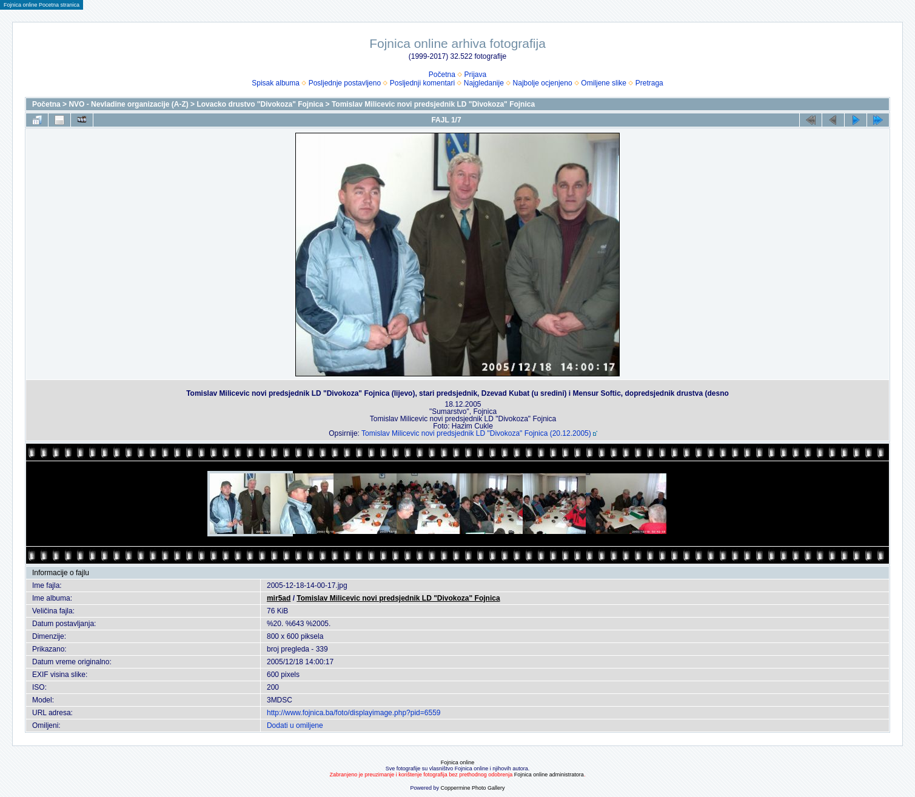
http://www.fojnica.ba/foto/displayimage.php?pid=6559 (354, 713)
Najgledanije (484, 83)
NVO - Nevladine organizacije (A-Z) (128, 104)
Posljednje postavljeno (345, 83)
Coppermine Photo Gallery (472, 788)
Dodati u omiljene (295, 725)
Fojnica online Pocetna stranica (41, 5)
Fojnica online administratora (549, 775)
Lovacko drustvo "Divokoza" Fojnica (259, 104)
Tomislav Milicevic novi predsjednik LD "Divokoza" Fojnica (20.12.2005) (476, 433)
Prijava (475, 74)
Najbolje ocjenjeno (542, 83)
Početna (442, 74)
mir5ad (278, 598)
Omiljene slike (603, 83)
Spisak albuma (276, 83)
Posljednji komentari (422, 83)
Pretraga (649, 83)
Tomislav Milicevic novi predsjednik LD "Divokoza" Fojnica (433, 104)
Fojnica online (458, 762)
